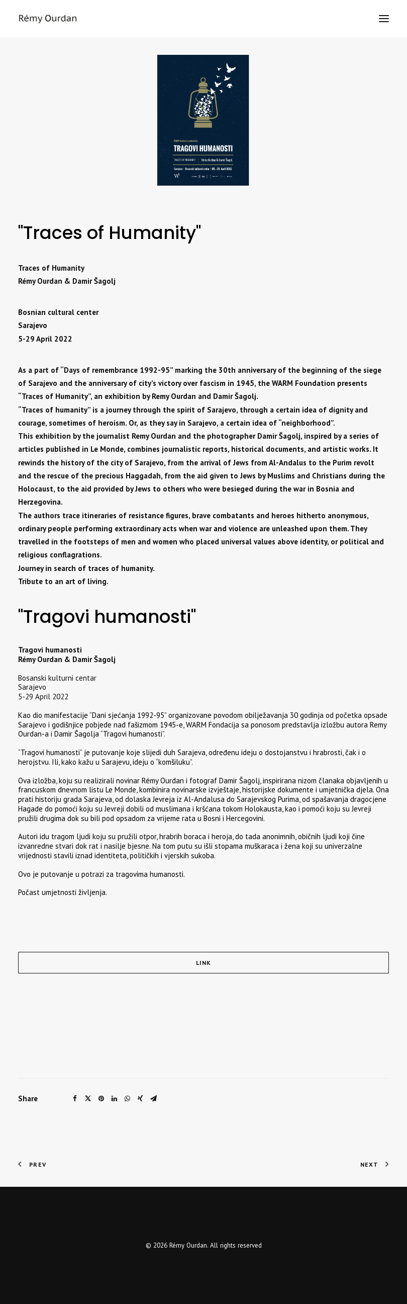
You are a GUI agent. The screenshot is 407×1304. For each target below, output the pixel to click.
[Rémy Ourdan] (47, 19)
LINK (204, 962)
